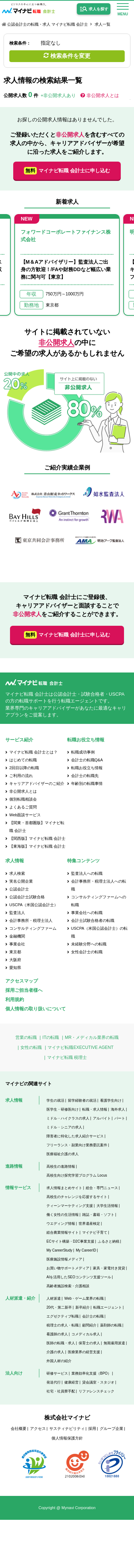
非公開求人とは (102, 95)
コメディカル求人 (85, 1334)
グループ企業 (111, 1428)
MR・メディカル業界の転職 (92, 1037)
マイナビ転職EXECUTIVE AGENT (80, 1047)
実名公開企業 (21, 881)
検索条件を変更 (70, 56)
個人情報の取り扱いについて (35, 1008)
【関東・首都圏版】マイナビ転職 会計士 (36, 827)
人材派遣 (53, 1298)
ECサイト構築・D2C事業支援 (70, 1241)
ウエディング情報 (60, 1223)
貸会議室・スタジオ (98, 1382)
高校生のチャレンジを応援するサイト (76, 1197)
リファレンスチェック (96, 1391)
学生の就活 (55, 1100)
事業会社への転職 (87, 912)
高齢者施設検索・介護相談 (67, 1286)
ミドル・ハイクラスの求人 (67, 1118)
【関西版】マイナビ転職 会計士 (37, 838)
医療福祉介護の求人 (62, 1154)
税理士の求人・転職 (62, 1325)
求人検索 (17, 873)
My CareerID (86, 1250)
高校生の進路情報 (60, 1166)
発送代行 (53, 1382)
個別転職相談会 (23, 799)
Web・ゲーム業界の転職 (84, 1298)
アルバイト (102, 1118)
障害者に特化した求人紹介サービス (75, 1136)
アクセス (38, 1428)
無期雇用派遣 (114, 1343)
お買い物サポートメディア (67, 1268)
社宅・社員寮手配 (60, 1391)
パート (119, 1118)
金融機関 (17, 936)
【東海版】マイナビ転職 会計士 (37, 846)
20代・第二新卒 (59, 1307)
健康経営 (71, 1382)
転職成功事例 (83, 752)
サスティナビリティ (67, 1428)
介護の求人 (55, 1352)
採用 (92, 1428)
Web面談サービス (25, 815)
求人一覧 (102, 24)
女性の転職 (31, 1047)
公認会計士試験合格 (27, 897)
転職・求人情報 (94, 1109)
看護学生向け (110, 1100)
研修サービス (57, 1373)
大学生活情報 (107, 1206)
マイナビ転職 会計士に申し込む (67, 170)
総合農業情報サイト (62, 1232)
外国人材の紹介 (58, 1361)
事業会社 (17, 944)
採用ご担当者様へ (24, 990)
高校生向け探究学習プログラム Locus (76, 1175)
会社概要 (18, 1428)
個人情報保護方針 (67, 1438)
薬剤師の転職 (110, 1325)
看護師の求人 (57, 1334)
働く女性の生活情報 (62, 1215)
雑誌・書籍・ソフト (98, 1215)
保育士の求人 (89, 1343)
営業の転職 (26, 1037)
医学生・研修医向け (62, 1109)
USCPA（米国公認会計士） (33, 905)
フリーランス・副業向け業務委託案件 (76, 1145)
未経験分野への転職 (88, 944)
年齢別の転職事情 (87, 783)
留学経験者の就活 (82, 1100)
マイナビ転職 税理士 (67, 1057)
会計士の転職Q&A (87, 760)
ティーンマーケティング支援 (69, 1206)
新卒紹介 (82, 1307)
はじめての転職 (23, 760)
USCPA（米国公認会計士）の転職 (99, 932)
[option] (67, 265)
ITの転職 (51, 1037)
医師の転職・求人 (60, 1343)
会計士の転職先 (85, 775)
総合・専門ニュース (102, 1188)
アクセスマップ (21, 981)
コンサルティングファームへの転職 (98, 901)
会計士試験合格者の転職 (92, 920)
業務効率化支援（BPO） (91, 1373)
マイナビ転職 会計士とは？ (33, 752)
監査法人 (17, 912)
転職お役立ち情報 (87, 768)
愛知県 (15, 967)
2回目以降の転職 (24, 768)
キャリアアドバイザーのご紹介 (36, 783)
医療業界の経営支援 (84, 1352)
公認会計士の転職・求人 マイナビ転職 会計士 (47, 24)
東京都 (15, 952)
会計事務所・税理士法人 (31, 920)
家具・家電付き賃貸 (109, 1268)
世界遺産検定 (89, 1223)
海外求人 (118, 1109)
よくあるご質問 (23, 807)
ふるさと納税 (108, 1241)
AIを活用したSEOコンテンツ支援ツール (78, 1277)
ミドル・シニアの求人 (64, 1127)
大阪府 (15, 960)
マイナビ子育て (94, 1232)
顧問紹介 (89, 1325)
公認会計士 (19, 889)
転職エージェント (107, 1307)
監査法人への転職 (87, 873)
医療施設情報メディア (64, 1259)
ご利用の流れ (21, 775)
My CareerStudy (59, 1250)
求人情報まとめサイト (64, 1188)
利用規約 (14, 999)
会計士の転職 (93, 1316)
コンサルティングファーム (32, 928)
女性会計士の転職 (87, 952)
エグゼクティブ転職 (62, 1316)
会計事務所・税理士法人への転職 (98, 885)
